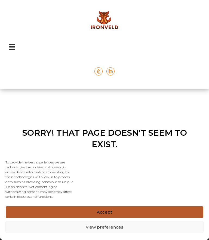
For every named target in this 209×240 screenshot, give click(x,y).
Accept (104, 212)
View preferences (104, 227)
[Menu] (12, 47)
